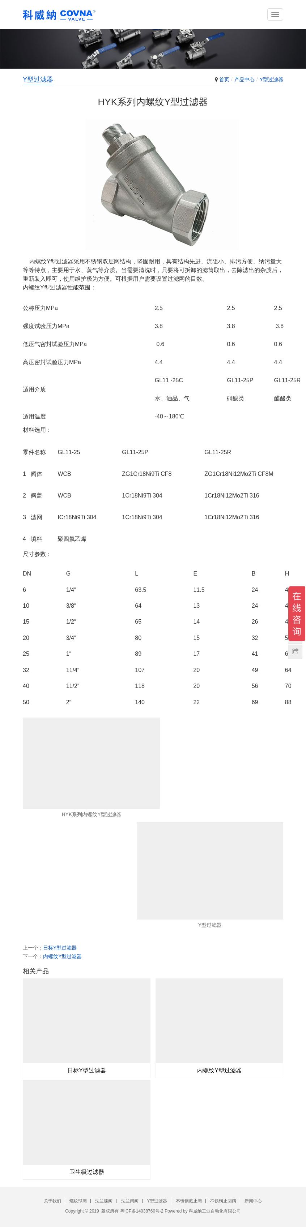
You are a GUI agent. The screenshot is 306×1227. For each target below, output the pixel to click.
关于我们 (52, 1201)
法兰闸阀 (130, 1201)
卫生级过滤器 (86, 1172)
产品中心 (244, 79)
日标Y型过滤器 (60, 948)
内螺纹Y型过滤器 (62, 956)
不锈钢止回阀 (223, 1201)
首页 (224, 79)
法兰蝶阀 (103, 1201)
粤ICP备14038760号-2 (141, 1211)
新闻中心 (253, 1201)
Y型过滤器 (271, 79)
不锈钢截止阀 (189, 1201)
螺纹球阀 (78, 1201)
